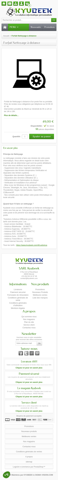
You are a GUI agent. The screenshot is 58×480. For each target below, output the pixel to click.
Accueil (6, 36)
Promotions (49, 27)
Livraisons (18, 289)
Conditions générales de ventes (29, 452)
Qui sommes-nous (29, 317)
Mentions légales (18, 308)
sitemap (29, 462)
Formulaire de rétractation (17, 295)
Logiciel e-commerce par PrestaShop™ (29, 467)
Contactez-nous (28, 328)
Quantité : (17, 136)
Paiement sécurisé (18, 292)
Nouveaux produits (29, 431)
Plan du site (29, 322)
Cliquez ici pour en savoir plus (29, 368)
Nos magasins (29, 319)
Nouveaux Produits (40, 292)
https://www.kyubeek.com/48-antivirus (31, 245)
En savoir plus (10, 148)
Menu (14, 27)
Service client (29, 325)
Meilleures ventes (40, 295)
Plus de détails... (11, 115)
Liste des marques (40, 298)
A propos (29, 457)
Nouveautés (36, 27)
